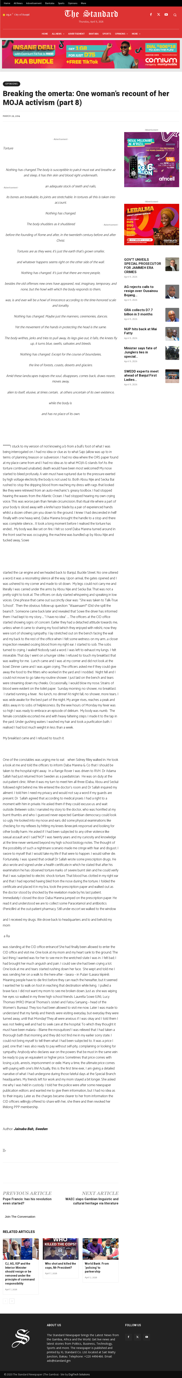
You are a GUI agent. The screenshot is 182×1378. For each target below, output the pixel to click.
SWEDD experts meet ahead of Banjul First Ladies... (141, 375)
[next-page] (11, 1301)
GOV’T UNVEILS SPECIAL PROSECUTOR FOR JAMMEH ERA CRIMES (142, 265)
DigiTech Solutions (79, 1374)
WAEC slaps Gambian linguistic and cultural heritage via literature (91, 1201)
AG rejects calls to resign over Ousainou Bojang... (141, 291)
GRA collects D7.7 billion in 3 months (138, 312)
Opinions (11, 83)
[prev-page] (5, 1301)
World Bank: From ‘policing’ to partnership (97, 1267)
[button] (175, 15)
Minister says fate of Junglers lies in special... (140, 352)
